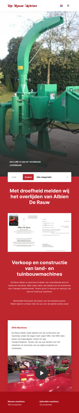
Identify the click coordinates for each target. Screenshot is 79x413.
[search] (39, 177)
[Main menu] (68, 6)
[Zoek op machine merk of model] (15, 177)
